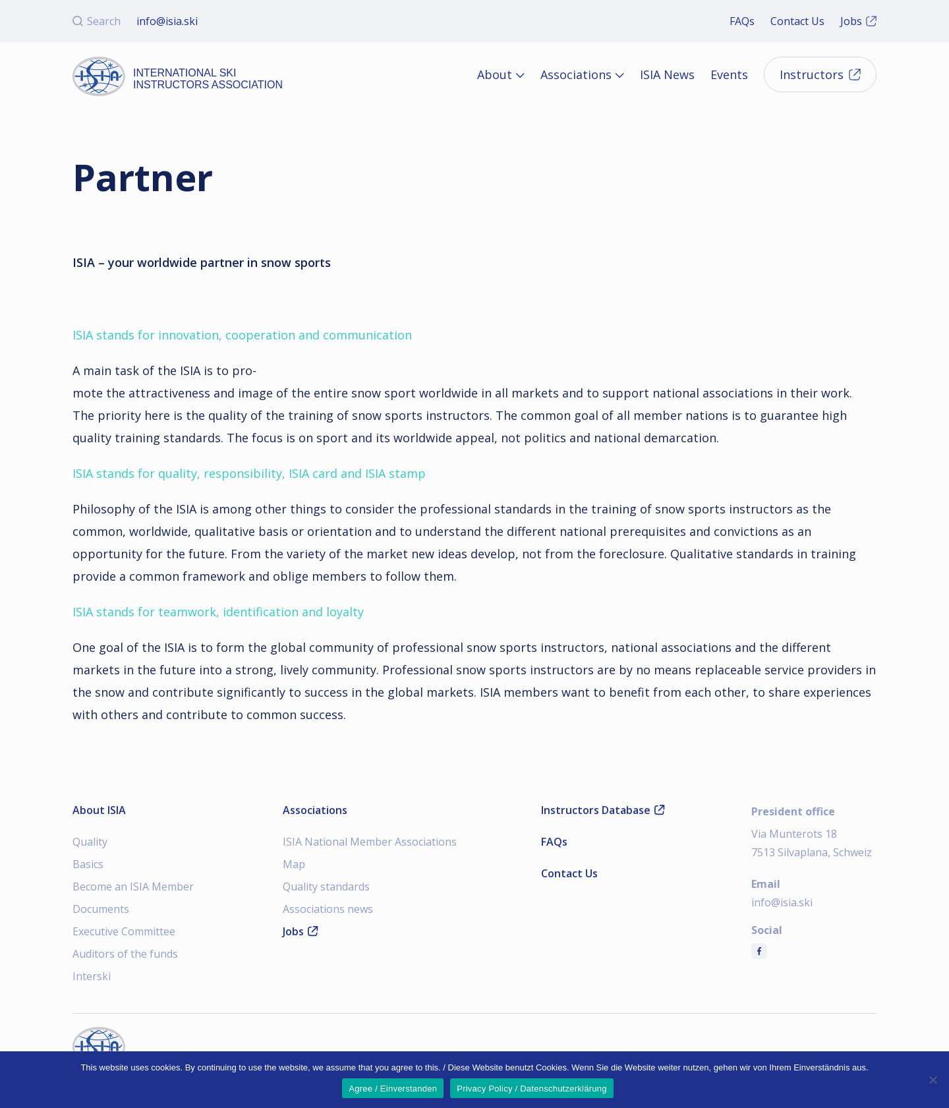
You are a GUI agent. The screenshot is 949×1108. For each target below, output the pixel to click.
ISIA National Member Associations (370, 841)
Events (729, 74)
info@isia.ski (167, 21)
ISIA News (667, 74)
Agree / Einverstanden (393, 1088)
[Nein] (932, 1079)
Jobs (858, 21)
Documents (100, 909)
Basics (87, 864)
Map (294, 864)
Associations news (328, 909)
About (494, 74)
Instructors (820, 74)
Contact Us (797, 21)
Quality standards (326, 886)
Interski (91, 976)
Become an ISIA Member (133, 886)
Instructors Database (603, 810)
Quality (89, 841)
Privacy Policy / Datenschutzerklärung (531, 1088)
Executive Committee (123, 931)
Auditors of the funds (125, 953)
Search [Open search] (96, 21)
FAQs (742, 21)
